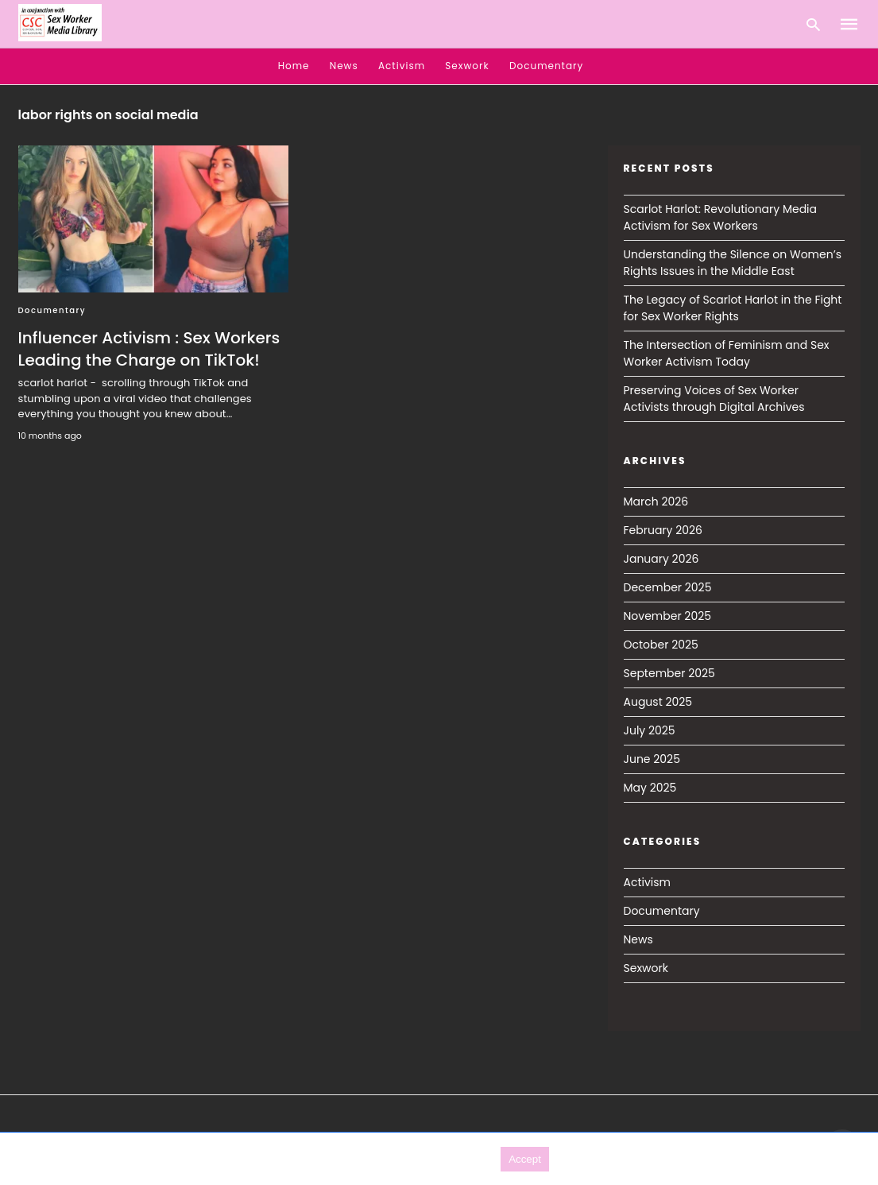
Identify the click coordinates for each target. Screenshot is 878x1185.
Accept (525, 1159)
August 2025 (658, 702)
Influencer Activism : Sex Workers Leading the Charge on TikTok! (149, 349)
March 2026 (656, 501)
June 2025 (652, 759)
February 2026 (663, 530)
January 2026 (661, 559)
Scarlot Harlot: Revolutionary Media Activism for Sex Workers (721, 217)
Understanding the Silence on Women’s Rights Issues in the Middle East (733, 262)
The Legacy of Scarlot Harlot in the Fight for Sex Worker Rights (733, 308)
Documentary (546, 65)
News (344, 65)
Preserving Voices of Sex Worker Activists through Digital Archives (714, 398)
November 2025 (668, 616)
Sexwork (467, 65)
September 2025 (669, 673)
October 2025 (661, 645)
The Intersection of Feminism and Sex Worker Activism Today (727, 353)
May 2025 (650, 788)
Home (294, 65)
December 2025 (668, 587)
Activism (401, 65)
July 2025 (649, 730)
